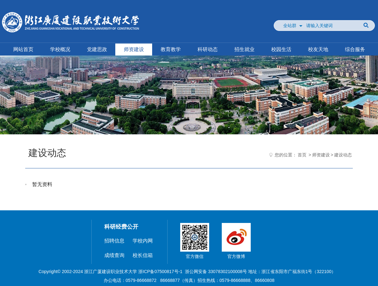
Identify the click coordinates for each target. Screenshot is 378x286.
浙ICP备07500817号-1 (160, 271)
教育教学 (171, 49)
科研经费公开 (121, 227)
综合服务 (355, 49)
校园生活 (281, 49)
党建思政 (97, 49)
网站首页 (23, 49)
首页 (302, 154)
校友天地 (318, 49)
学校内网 (143, 240)
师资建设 (134, 49)
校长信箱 (143, 255)
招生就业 (244, 49)
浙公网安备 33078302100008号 (216, 271)
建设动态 (343, 154)
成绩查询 (114, 255)
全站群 (289, 25)
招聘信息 (114, 240)
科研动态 (208, 49)
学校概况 (60, 49)
